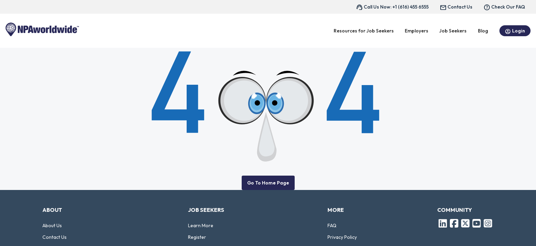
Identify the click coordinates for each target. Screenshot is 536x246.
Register (197, 237)
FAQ (331, 225)
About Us (52, 225)
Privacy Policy (342, 237)
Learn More (200, 225)
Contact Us (54, 237)
